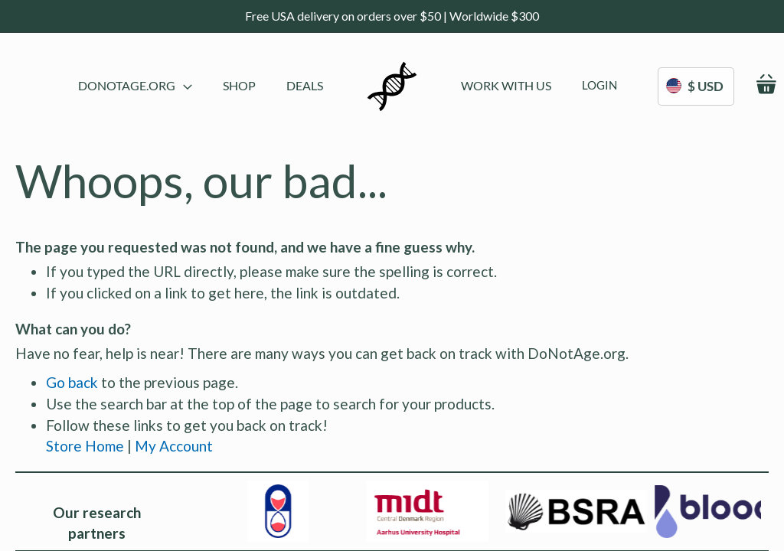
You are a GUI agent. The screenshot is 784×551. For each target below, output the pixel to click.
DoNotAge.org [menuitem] (135, 85)
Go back (72, 382)
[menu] (200, 86)
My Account (174, 446)
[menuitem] (239, 85)
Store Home (85, 446)
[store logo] (392, 86)
